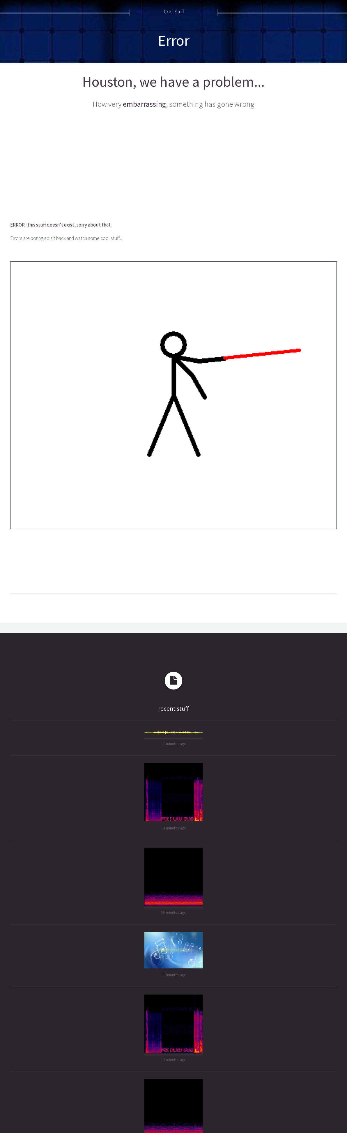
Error (174, 40)
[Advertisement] (173, 165)
